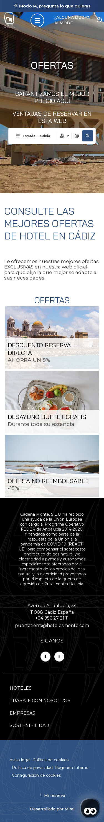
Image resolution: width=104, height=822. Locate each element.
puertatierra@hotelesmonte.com (52, 625)
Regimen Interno (71, 767)
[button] (87, 135)
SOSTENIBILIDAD (29, 725)
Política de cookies (50, 759)
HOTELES (21, 688)
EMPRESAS (22, 713)
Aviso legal (20, 759)
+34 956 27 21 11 (52, 618)
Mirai (69, 809)
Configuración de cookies (36, 775)
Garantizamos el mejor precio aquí (52, 97)
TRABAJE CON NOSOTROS (40, 700)
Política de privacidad (32, 767)
